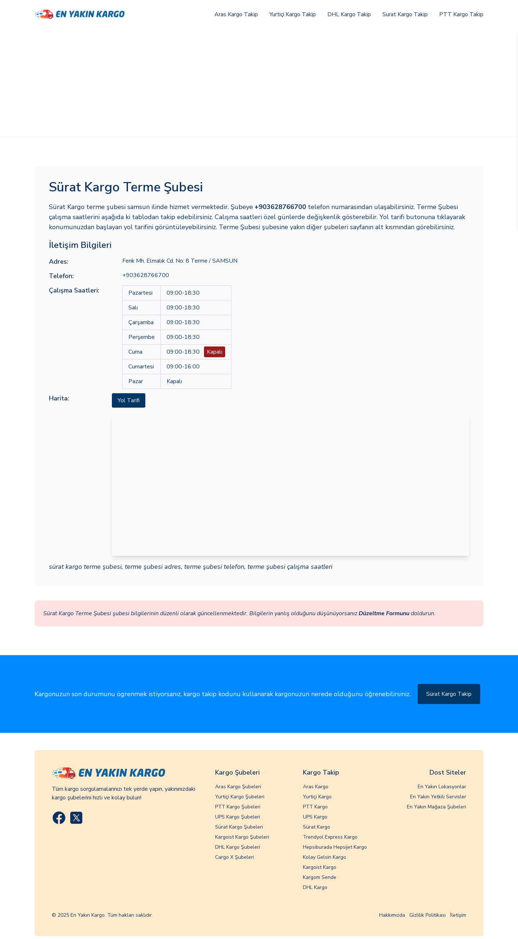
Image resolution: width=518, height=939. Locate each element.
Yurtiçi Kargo (317, 796)
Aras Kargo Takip (236, 14)
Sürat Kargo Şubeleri (239, 827)
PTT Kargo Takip (461, 14)
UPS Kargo (315, 816)
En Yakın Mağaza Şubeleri (436, 806)
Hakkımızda (392, 915)
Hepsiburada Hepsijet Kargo (335, 847)
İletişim (458, 915)
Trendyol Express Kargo (330, 837)
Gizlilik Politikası (427, 915)
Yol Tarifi (129, 400)
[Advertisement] (259, 82)
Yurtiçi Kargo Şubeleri (239, 796)
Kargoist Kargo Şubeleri (242, 837)
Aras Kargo (315, 786)
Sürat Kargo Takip (449, 694)
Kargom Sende (319, 877)
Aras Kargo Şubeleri (238, 786)
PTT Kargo (315, 806)
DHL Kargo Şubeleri (237, 847)
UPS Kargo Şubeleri (237, 816)
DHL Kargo (315, 887)
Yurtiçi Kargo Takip (292, 14)
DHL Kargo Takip (349, 14)
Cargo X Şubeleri (234, 857)
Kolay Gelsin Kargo (324, 857)
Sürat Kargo (316, 827)
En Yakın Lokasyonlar (442, 786)
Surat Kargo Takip (405, 14)
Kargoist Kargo (319, 867)
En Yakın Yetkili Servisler (438, 796)
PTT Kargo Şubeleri (237, 806)
